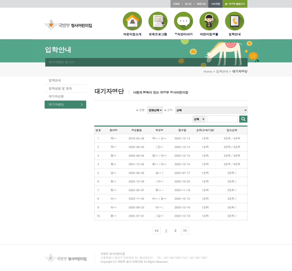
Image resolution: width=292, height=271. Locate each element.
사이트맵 (215, 3)
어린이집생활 (209, 34)
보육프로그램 (158, 34)
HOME (176, 3)
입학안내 (235, 34)
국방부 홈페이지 (237, 3)
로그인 (188, 3)
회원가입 (201, 3)
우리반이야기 (183, 34)
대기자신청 (56, 96)
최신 (156, 229)
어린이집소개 (132, 34)
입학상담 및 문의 (60, 88)
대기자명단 (56, 104)
